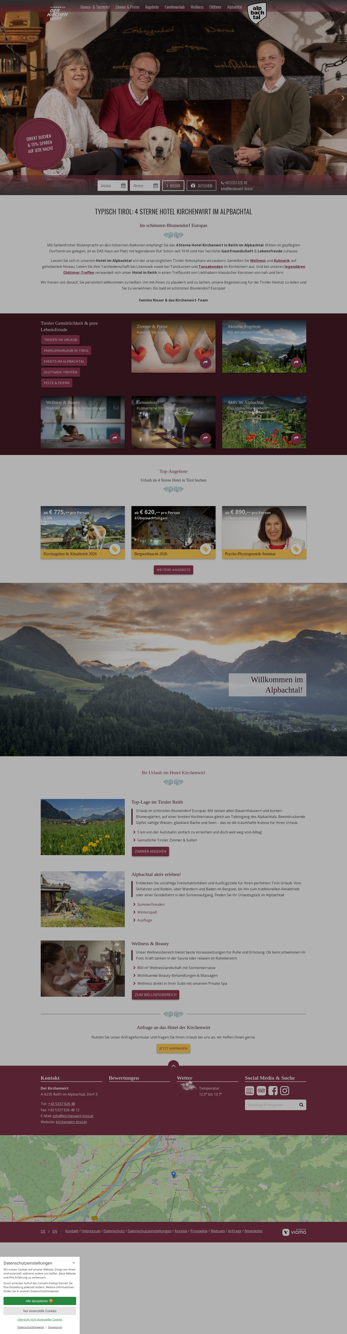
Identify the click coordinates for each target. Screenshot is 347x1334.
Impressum (55, 1327)
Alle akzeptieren (40, 1301)
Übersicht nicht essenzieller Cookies (39, 1319)
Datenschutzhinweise (30, 1327)
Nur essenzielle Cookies (39, 1311)
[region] (40, 1280)
